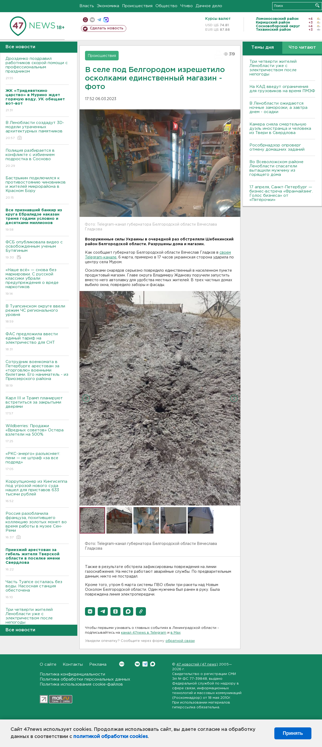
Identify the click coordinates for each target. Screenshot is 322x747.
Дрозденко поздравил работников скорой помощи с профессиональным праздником (37, 68)
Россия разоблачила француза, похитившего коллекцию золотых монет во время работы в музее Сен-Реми (37, 526)
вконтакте (92, 19)
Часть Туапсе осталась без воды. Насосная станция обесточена (37, 590)
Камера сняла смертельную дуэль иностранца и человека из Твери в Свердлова (280, 129)
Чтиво (186, 6)
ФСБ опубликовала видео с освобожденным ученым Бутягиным (37, 250)
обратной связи (180, 640)
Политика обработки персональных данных (85, 679)
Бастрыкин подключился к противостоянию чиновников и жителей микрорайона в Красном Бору (37, 188)
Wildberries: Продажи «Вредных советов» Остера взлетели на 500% (37, 434)
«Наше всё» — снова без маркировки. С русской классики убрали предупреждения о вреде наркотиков (37, 282)
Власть (86, 6)
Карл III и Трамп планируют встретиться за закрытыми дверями (37, 406)
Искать (317, 5)
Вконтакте (121, 664)
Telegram (144, 664)
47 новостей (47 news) (197, 664)
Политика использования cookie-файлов (81, 684)
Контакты (73, 664)
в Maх (176, 632)
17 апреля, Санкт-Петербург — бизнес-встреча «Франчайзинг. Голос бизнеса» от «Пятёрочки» (281, 193)
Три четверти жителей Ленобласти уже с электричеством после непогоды (37, 620)
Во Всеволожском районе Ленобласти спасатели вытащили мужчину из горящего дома (276, 168)
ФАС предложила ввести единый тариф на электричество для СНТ (37, 342)
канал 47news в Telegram (143, 632)
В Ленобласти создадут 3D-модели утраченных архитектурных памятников (37, 130)
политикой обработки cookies (110, 737)
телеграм (99, 19)
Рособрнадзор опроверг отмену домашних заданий (277, 147)
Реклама (97, 664)
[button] (90, 611)
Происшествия (137, 6)
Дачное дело (209, 6)
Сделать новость (106, 28)
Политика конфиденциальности (72, 674)
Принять (293, 733)
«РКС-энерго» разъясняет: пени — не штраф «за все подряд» (37, 461)
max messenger (106, 19)
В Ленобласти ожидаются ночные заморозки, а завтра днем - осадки (278, 108)
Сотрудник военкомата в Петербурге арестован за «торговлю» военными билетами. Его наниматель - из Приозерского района (37, 374)
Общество (166, 6)
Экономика (108, 6)
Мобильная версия (85, 19)
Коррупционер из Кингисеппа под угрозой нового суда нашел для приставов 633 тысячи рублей (37, 491)
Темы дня (262, 48)
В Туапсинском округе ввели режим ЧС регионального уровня (37, 314)
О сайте (48, 664)
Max (152, 664)
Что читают (302, 48)
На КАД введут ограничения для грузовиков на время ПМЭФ (282, 89)
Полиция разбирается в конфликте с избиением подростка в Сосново (37, 158)
